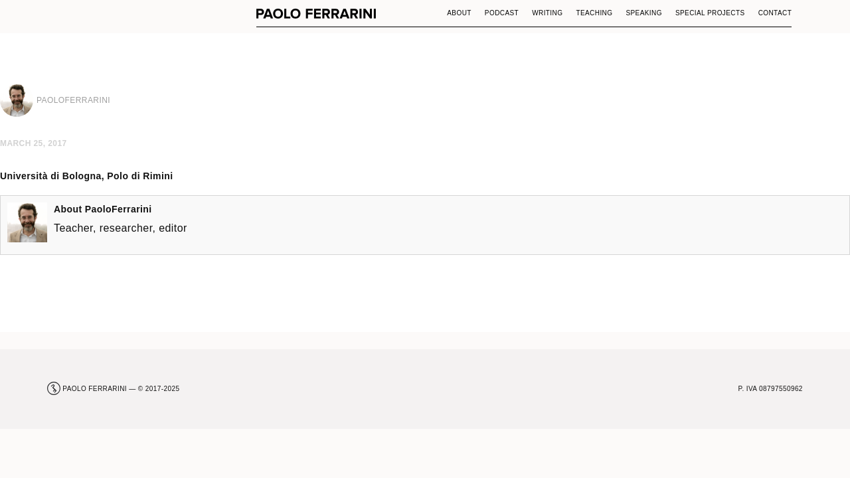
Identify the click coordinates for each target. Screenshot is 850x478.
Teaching (594, 13)
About (459, 13)
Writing (547, 13)
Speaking (644, 13)
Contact (775, 13)
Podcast (502, 13)
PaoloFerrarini (118, 209)
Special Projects (710, 13)
